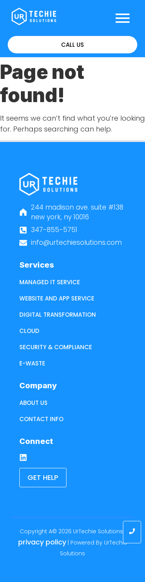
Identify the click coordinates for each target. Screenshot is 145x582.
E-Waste (32, 363)
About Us (33, 403)
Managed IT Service (49, 282)
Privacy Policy (42, 542)
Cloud (29, 331)
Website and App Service (56, 298)
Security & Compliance (55, 347)
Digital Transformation (57, 315)
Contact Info (41, 419)
